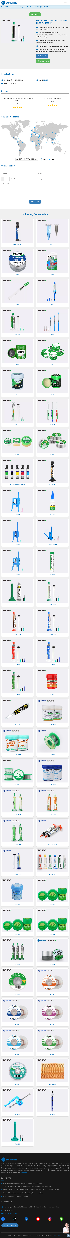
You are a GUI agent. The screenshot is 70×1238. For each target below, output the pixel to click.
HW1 (52, 364)
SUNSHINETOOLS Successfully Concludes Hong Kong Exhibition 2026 (22, 1183)
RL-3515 (17, 1054)
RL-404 (17, 904)
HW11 (52, 304)
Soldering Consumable (12, 7)
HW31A (52, 244)
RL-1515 (52, 1054)
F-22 (52, 394)
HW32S (17, 334)
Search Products (10, 1225)
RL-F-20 (17, 724)
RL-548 (52, 514)
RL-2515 (52, 994)
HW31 (52, 334)
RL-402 (52, 904)
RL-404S (52, 664)
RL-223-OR (52, 784)
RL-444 (52, 574)
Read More (24, 1172)
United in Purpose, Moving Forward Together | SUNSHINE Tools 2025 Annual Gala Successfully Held (31, 1189)
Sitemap (54, 1235)
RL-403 (17, 964)
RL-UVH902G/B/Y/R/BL (17, 484)
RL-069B (52, 1114)
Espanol (35, 14)
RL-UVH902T (17, 244)
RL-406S (17, 664)
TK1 (17, 304)
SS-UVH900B (52, 844)
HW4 (52, 274)
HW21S (17, 424)
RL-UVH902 (52, 484)
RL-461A (17, 274)
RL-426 (17, 454)
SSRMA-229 (17, 874)
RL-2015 (52, 1024)
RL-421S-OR (18, 634)
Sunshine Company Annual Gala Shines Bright (16, 1196)
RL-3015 (17, 1024)
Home (3, 7)
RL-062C (17, 514)
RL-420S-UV (52, 634)
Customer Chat (43, 61)
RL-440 (17, 784)
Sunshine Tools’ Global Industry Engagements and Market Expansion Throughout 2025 (27, 1186)
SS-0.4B (52, 754)
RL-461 (52, 964)
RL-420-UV (17, 814)
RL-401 (52, 934)
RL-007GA (52, 1084)
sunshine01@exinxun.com (11, 1213)
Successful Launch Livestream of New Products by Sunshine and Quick (23, 1193)
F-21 (17, 604)
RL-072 (17, 1144)
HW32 (17, 364)
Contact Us (42, 56)
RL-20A (17, 994)
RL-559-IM (17, 754)
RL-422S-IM (52, 604)
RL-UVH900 (52, 874)
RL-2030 (17, 1084)
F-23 (17, 394)
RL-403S (17, 694)
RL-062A (17, 574)
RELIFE (45, 80)
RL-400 (17, 934)
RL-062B (17, 544)
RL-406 (52, 694)
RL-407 (52, 424)
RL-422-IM (17, 844)
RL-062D (17, 1114)
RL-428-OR (52, 724)
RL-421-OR (52, 814)
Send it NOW (35, 201)
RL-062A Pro (52, 544)
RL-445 (52, 454)
